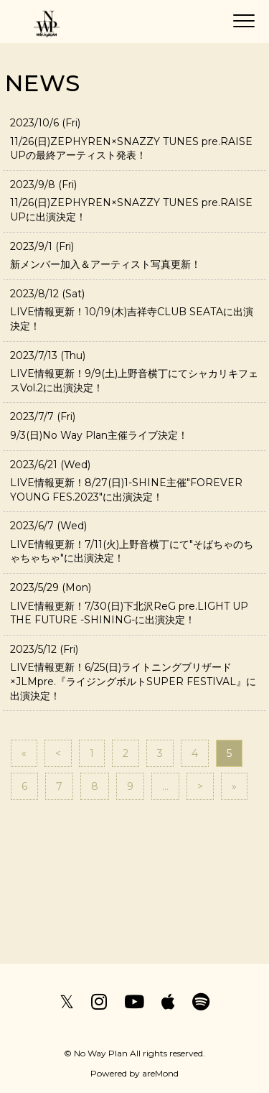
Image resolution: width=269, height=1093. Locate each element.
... (165, 786)
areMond (160, 1073)
